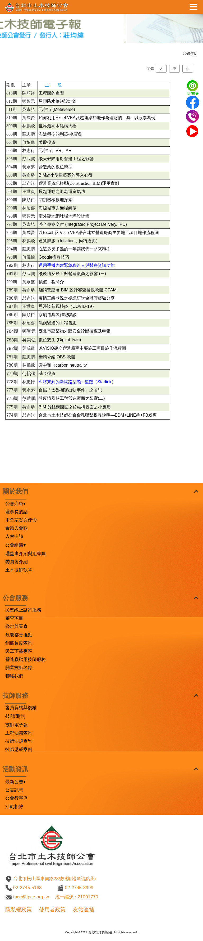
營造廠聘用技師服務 (25, 659)
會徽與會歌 (16, 528)
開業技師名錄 (18, 667)
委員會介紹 (16, 561)
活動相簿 (14, 806)
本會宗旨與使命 (21, 520)
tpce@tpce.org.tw (31, 896)
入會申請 (14, 536)
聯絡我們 (14, 675)
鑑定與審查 (16, 626)
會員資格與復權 (21, 707)
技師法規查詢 (18, 741)
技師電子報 (16, 724)
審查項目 (14, 618)
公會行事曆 (16, 798)
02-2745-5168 (27, 887)
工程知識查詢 (18, 733)
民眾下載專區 (18, 651)
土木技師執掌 (18, 570)
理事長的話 (16, 511)
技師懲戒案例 (18, 749)
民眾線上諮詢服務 (23, 610)
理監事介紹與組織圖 (25, 553)
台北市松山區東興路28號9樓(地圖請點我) (54, 878)
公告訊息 (14, 790)
